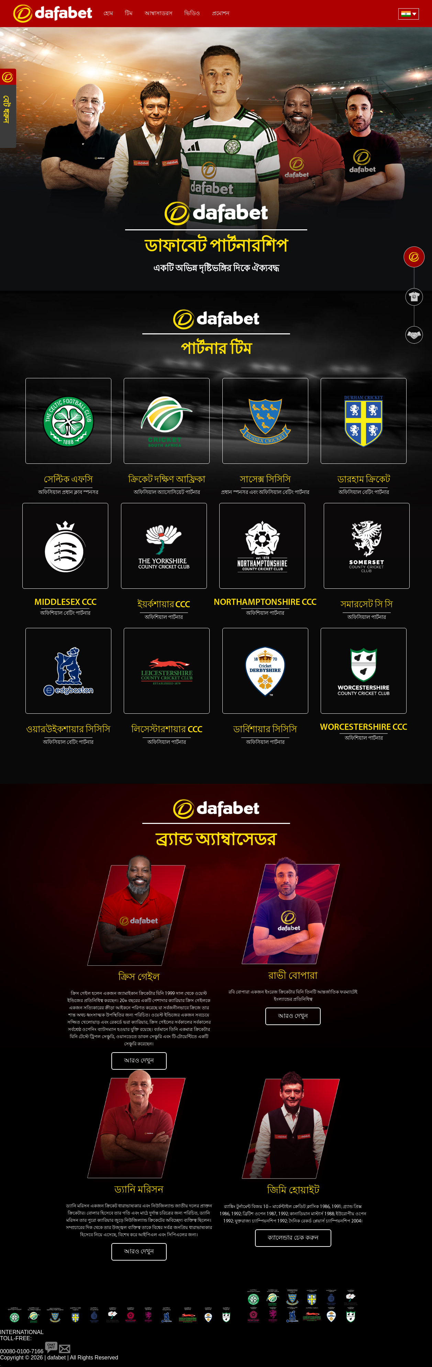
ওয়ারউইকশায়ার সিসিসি (68, 730)
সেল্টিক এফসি (68, 480)
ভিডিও (192, 13)
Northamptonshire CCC (265, 602)
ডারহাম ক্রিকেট (363, 480)
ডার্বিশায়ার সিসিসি (265, 730)
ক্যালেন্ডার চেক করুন (293, 1238)
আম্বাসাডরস (159, 13)
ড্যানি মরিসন (139, 1190)
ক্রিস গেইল (139, 978)
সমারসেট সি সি (367, 605)
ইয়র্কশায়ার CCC (163, 605)
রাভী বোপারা (293, 976)
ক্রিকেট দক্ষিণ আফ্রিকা (167, 480)
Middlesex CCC (65, 602)
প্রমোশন (221, 13)
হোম (108, 13)
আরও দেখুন (139, 1061)
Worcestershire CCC (363, 727)
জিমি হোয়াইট (293, 1191)
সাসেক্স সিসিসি (265, 480)
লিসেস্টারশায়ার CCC (166, 730)
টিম (129, 13)
